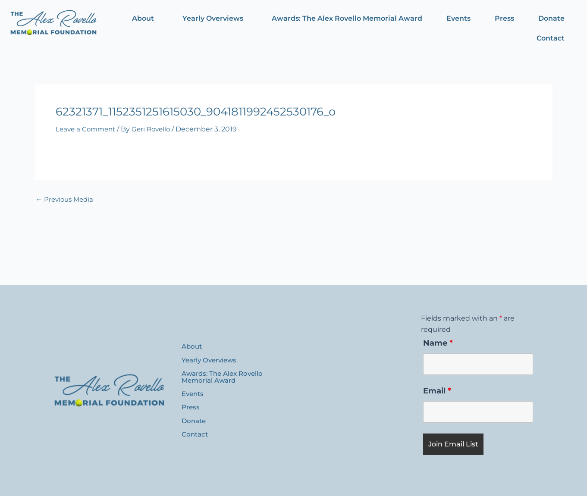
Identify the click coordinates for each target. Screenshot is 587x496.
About (143, 18)
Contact (551, 38)
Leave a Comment (87, 129)
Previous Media (66, 199)
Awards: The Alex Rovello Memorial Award (347, 18)
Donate (551, 18)
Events (458, 18)
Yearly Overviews (212, 18)
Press (504, 18)
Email (437, 391)
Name (438, 343)
